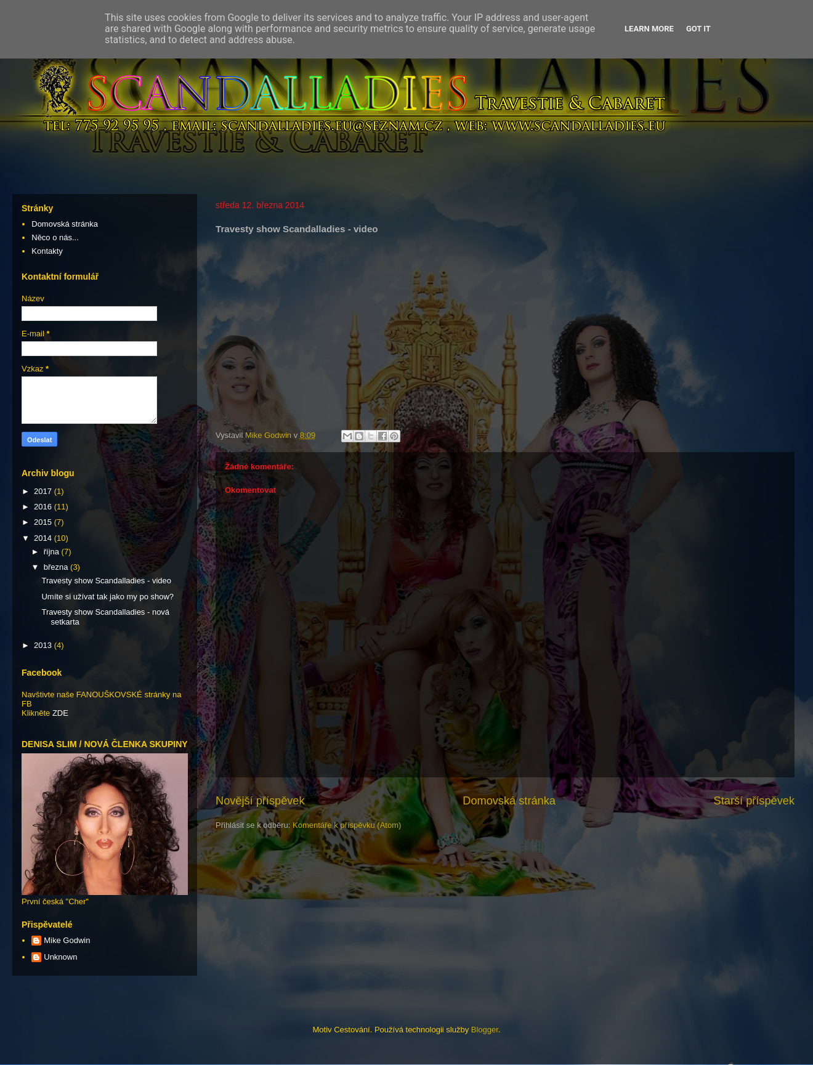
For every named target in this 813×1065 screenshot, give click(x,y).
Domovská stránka (509, 801)
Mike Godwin (67, 940)
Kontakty (47, 251)
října (53, 551)
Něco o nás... (55, 237)
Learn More (649, 28)
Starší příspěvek (754, 801)
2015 (44, 522)
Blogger (484, 1029)
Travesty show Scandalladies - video (106, 580)
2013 (44, 645)
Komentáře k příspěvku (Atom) (347, 825)
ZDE (60, 713)
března (57, 567)
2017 (44, 491)
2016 (44, 506)
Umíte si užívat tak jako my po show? (107, 596)
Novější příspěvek (260, 801)
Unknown (60, 957)
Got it (698, 28)
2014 (44, 538)
